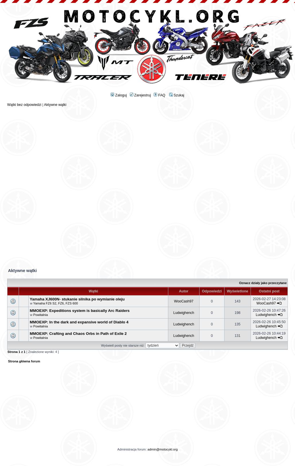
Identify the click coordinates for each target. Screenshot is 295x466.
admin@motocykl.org (162, 449)
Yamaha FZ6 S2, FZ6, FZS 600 (55, 303)
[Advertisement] (147, 147)
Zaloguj (119, 95)
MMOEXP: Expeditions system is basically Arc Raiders (80, 310)
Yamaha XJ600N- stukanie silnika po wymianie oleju (77, 299)
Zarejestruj (140, 95)
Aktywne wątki (55, 105)
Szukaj (176, 95)
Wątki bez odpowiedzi (24, 105)
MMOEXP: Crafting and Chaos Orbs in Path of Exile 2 (78, 333)
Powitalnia (40, 315)
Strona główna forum (24, 361)
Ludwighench (183, 313)
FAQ (159, 95)
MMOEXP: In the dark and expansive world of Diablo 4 (79, 322)
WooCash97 (184, 301)
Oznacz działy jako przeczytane (263, 283)
